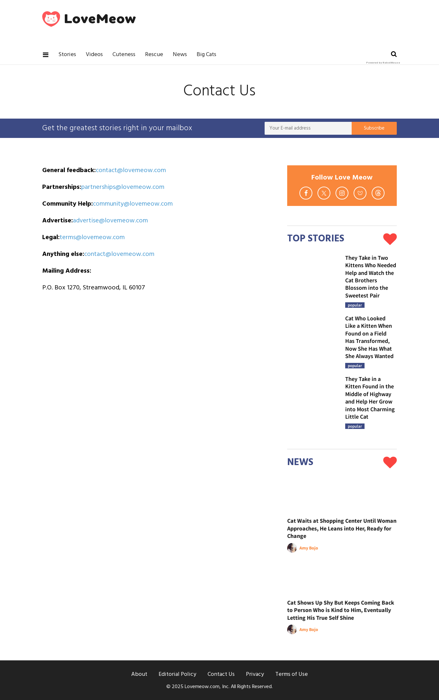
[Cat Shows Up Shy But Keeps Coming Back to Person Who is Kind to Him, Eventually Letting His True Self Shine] (342, 577)
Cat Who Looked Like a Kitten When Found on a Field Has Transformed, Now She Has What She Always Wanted (369, 337)
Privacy (255, 674)
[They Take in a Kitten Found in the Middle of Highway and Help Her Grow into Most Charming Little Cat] (313, 401)
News (180, 54)
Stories (67, 54)
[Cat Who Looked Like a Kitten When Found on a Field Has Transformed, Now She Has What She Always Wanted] (313, 340)
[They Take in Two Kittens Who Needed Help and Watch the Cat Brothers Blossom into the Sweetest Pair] (313, 280)
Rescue (154, 54)
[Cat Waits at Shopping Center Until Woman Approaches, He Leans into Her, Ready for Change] (342, 495)
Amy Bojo (308, 548)
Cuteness (123, 54)
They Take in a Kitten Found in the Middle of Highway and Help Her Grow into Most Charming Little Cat (370, 397)
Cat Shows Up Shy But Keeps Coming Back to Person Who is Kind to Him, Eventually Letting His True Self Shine (340, 610)
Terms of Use (291, 674)
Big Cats (206, 54)
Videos (94, 54)
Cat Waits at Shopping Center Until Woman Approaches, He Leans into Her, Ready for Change (341, 528)
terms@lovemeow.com (92, 237)
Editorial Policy (177, 674)
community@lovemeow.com (133, 204)
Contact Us (221, 674)
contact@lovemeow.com (131, 170)
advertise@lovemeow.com (110, 221)
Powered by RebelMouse (383, 63)
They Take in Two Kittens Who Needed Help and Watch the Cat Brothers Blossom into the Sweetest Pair (370, 276)
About (139, 674)
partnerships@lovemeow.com (122, 187)
